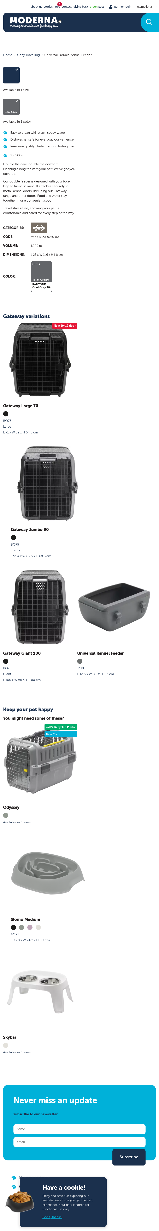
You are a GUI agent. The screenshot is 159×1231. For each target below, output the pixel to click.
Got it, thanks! (52, 1217)
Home (8, 55)
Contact (67, 6)
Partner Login (122, 6)
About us (36, 6)
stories (48, 6)
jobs (57, 6)
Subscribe (129, 1157)
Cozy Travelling (28, 55)
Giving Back (80, 6)
